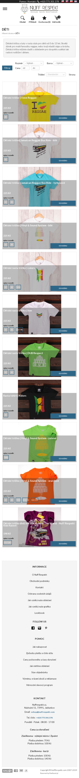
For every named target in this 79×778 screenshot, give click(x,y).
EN (75, 1)
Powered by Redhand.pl (49, 773)
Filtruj (7, 67)
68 (6, 116)
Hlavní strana (8, 33)
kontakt (32, 1)
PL (71, 1)
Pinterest (46, 628)
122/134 (34, 499)
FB (33, 628)
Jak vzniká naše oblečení (39, 600)
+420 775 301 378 (49, 1)
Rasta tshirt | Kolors (14, 396)
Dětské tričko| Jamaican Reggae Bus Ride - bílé (30, 140)
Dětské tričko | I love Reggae (20, 98)
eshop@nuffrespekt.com (43, 712)
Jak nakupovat (39, 646)
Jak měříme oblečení (39, 666)
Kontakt (39, 587)
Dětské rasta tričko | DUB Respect (23, 353)
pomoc (22, 1)
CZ (62, 1)
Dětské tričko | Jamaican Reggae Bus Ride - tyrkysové (34, 183)
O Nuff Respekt (39, 574)
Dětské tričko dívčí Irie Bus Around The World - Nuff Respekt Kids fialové (39, 524)
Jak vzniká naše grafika (39, 606)
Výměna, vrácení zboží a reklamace (39, 678)
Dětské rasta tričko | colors (19, 268)
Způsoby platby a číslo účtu (39, 653)
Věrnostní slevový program (39, 685)
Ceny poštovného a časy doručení (39, 659)
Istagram (39, 628)
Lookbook (40, 613)
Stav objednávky (39, 672)
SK (67, 1)
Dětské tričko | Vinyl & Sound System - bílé (28, 225)
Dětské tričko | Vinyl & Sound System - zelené (29, 438)
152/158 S (7, 541)
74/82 (18, 286)
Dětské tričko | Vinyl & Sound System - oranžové (31, 481)
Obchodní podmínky (40, 581)
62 (6, 158)
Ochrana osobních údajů (39, 593)
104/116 (26, 499)
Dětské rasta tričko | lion (17, 310)
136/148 (19, 329)
